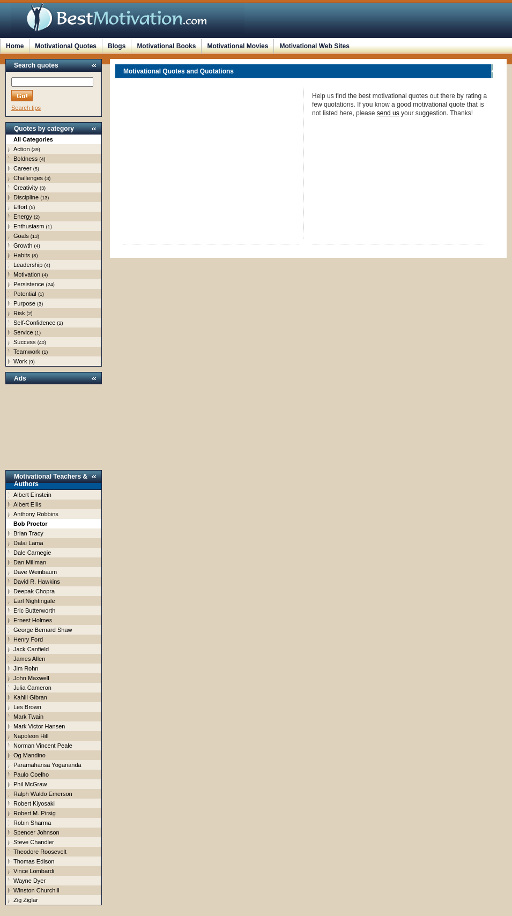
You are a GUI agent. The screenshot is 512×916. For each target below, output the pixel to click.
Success (24, 342)
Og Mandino (29, 755)
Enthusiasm (28, 226)
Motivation (26, 274)
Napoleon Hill (30, 736)
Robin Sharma (32, 823)
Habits (21, 255)
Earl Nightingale (34, 601)
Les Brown (27, 707)
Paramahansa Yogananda (47, 765)
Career (22, 168)
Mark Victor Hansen (39, 726)
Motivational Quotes (66, 46)
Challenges (28, 178)
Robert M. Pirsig (34, 813)
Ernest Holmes (32, 620)
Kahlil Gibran (30, 697)
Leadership (27, 265)
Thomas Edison (33, 861)
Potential (24, 294)
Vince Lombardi (33, 871)
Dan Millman (29, 562)
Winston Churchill (36, 890)
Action (21, 149)
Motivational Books (166, 46)
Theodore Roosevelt (39, 851)
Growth (22, 245)
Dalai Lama (28, 543)
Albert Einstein (32, 494)
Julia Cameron (32, 687)
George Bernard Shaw (42, 630)
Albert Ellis (27, 504)
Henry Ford (28, 639)
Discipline (26, 197)
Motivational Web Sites (314, 46)
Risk (19, 313)
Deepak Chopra (34, 591)
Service (23, 332)
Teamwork (26, 351)
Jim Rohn (25, 668)
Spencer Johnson (36, 832)
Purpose (24, 303)
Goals (21, 236)
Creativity (25, 187)
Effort (20, 207)
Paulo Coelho (31, 774)
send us (388, 113)
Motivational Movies (237, 46)
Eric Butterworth (34, 610)
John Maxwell (31, 678)
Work (20, 361)
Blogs (116, 46)
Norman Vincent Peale (42, 745)
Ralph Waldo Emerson (42, 794)
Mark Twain (28, 716)
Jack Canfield (31, 649)
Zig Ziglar (25, 900)
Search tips (26, 108)
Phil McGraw (30, 784)
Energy (22, 216)
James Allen (29, 659)
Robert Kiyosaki (34, 803)
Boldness (25, 158)
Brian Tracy (28, 533)
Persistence (28, 284)
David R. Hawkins (36, 581)
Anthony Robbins (35, 514)
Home (15, 46)
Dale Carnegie (32, 552)
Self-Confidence (34, 322)
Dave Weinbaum (35, 572)
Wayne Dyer (29, 880)
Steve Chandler (33, 842)
